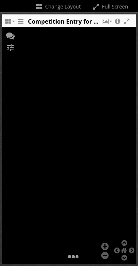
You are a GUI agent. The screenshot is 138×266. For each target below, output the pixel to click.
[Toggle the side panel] (20, 23)
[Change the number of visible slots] (9, 23)
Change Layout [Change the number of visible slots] (58, 6)
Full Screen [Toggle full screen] (110, 6)
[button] (106, 23)
